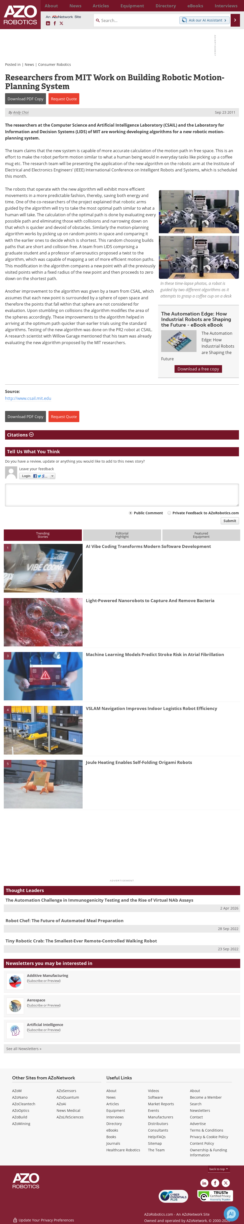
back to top (219, 1169)
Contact (196, 1117)
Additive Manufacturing (47, 975)
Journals (113, 1143)
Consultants (158, 1130)
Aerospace (36, 1000)
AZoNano (20, 1097)
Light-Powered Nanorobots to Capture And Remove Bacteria (150, 600)
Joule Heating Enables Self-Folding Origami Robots (139, 762)
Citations (20, 435)
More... (232, 5)
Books (111, 1136)
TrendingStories (43, 535)
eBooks (112, 1130)
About (111, 1090)
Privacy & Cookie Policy (209, 1136)
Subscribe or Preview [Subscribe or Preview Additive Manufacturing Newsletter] (43, 980)
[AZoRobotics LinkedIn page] (48, 23)
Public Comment (148, 512)
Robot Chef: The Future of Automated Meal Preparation (65, 920)
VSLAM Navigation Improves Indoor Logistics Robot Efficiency (151, 708)
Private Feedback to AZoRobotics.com (206, 512)
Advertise (198, 1123)
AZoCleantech (23, 1103)
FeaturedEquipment (201, 535)
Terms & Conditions (206, 1130)
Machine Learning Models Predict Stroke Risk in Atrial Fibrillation (155, 654)
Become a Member (206, 1097)
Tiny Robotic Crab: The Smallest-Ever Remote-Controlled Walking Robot (81, 941)
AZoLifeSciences (70, 1117)
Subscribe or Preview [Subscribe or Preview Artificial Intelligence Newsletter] (43, 1030)
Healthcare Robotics (123, 1150)
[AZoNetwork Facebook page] (55, 23)
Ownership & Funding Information (208, 1152)
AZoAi (61, 1103)
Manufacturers (160, 1117)
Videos (153, 1090)
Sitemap (155, 1143)
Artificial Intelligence (45, 1024)
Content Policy (202, 1143)
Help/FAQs (157, 1136)
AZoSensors (66, 1090)
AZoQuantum (68, 1097)
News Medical (68, 1110)
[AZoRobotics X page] (61, 23)
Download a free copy (198, 369)
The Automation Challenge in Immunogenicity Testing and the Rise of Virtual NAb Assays (99, 900)
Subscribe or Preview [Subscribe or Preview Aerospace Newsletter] (43, 1005)
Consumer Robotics (54, 64)
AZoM (17, 1090)
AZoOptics (20, 1110)
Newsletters (200, 1110)
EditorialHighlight (122, 535)
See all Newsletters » (23, 1048)
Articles (112, 1103)
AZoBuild (19, 1117)
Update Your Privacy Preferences (43, 1217)
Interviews (115, 1117)
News (29, 64)
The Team (156, 1150)
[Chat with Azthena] (231, 1213)
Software (155, 1097)
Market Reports (161, 1103)
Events (153, 1110)
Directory (114, 1123)
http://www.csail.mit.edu (28, 398)
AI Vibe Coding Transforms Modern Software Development (148, 546)
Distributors (158, 1123)
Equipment (115, 1110)
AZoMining (21, 1123)
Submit (230, 520)
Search (196, 1103)
